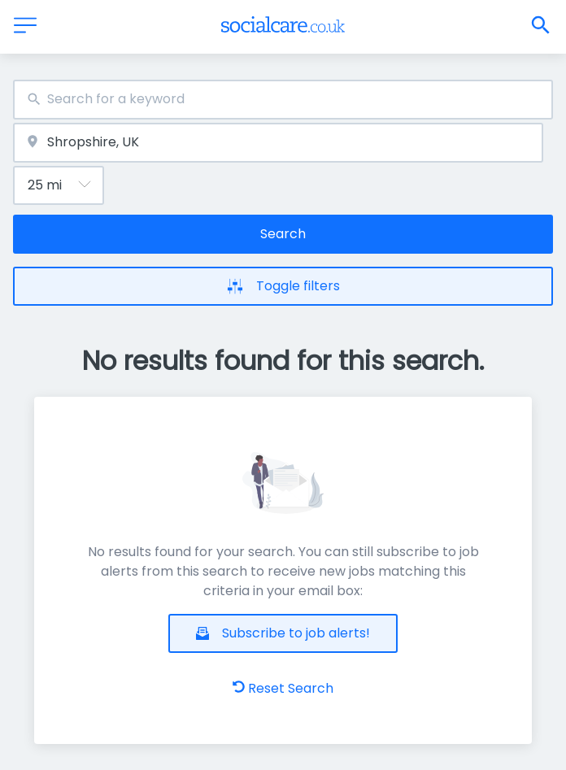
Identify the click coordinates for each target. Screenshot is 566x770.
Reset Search (283, 688)
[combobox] (283, 100)
